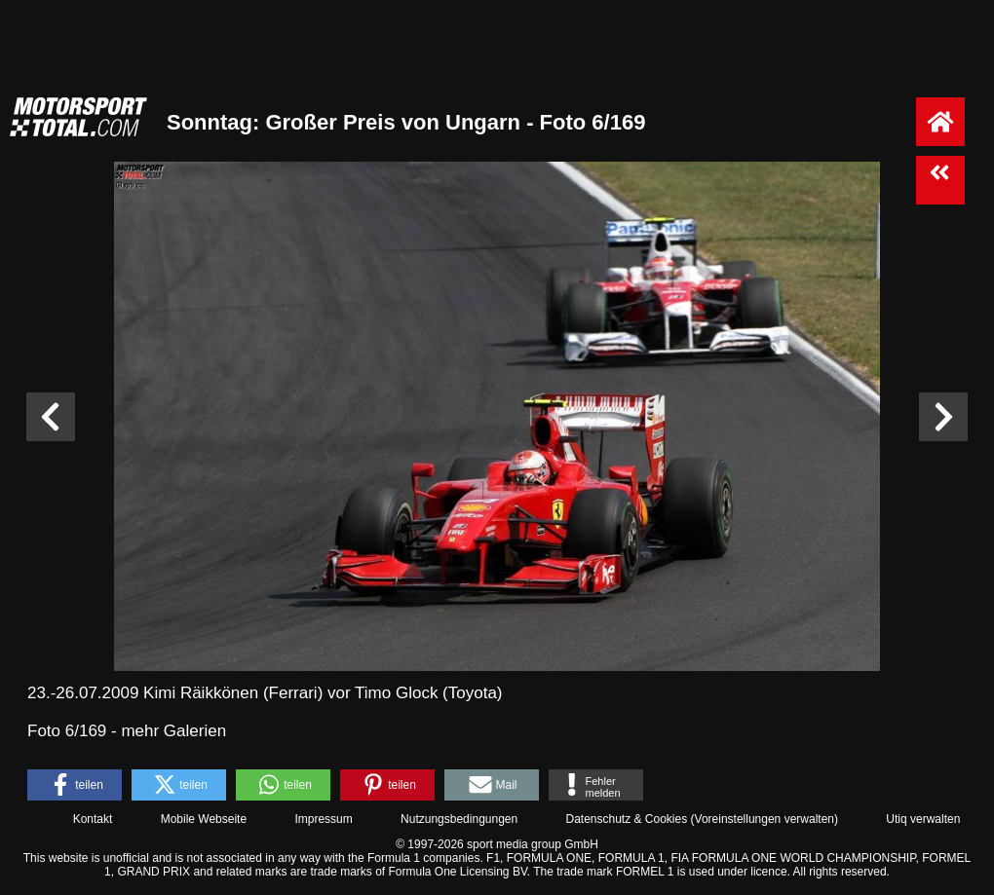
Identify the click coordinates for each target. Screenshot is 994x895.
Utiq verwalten (923, 819)
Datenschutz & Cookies (626, 819)
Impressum (323, 819)
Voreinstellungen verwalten (764, 819)
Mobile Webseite (204, 819)
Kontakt (93, 819)
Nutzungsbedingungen (459, 819)
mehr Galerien (173, 731)
